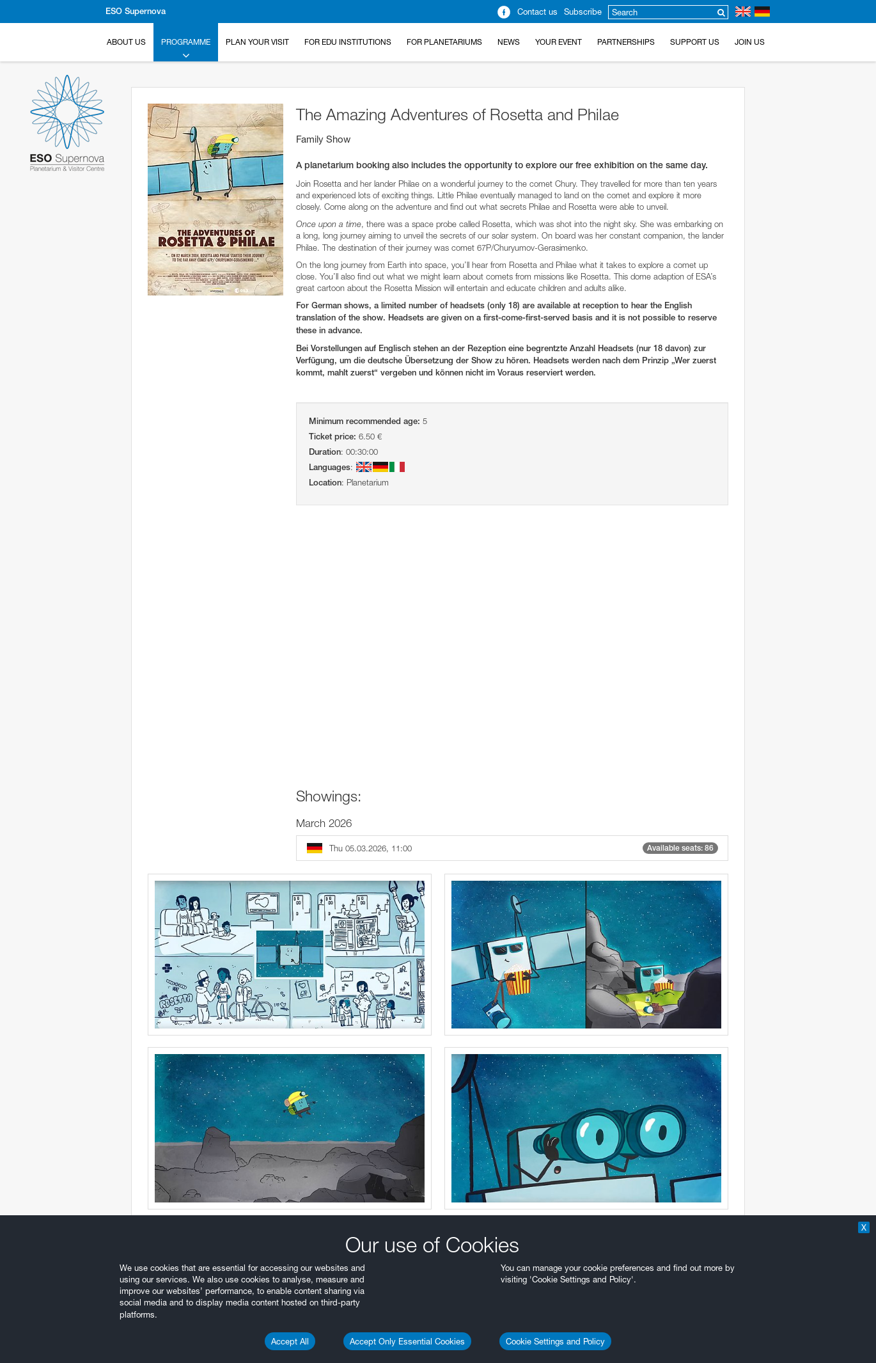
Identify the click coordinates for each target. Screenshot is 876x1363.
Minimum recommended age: (364, 421)
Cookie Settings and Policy (555, 1341)
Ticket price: (332, 436)
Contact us (537, 11)
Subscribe (583, 11)
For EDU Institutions (347, 42)
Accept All (290, 1341)
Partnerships (626, 42)
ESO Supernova (136, 11)
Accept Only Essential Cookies (407, 1341)
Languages (329, 467)
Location (325, 482)
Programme (185, 49)
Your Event (558, 42)
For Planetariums (444, 42)
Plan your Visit (257, 42)
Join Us (750, 42)
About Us (126, 42)
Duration (325, 452)
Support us (694, 42)
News (508, 42)
